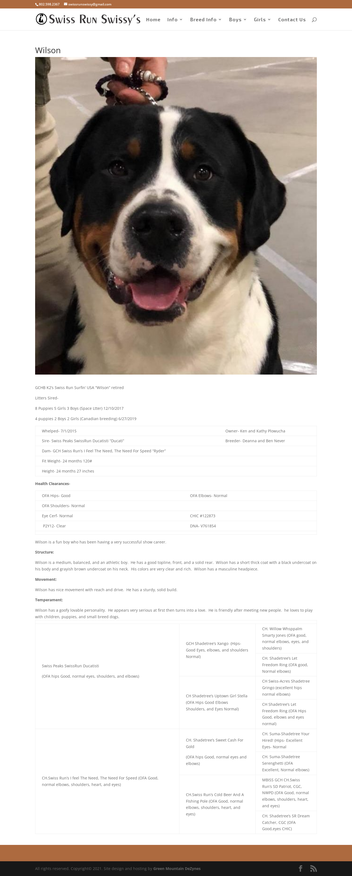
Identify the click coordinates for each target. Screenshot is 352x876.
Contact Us (292, 19)
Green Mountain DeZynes (177, 868)
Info (172, 19)
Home (153, 19)
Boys (235, 19)
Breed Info (203, 19)
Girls (260, 19)
